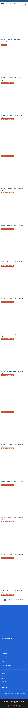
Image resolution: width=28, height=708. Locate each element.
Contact (2, 661)
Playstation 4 (3, 670)
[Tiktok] (11, 706)
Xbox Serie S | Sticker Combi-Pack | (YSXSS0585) (12, 261)
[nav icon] (22, 5)
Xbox (2, 676)
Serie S (2, 113)
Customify (14, 702)
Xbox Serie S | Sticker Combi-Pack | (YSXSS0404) (12, 590)
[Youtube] (22, 0)
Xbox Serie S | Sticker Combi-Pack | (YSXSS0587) (12, 188)
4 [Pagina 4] (11, 599)
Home (2, 668)
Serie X (2, 75)
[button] (7, 83)
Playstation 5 (3, 673)
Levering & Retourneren (5, 659)
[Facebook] (20, 0)
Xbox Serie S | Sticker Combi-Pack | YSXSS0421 (11, 152)
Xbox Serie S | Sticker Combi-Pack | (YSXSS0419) (12, 335)
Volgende (20, 599)
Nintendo (3, 678)
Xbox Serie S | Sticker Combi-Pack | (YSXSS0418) (12, 481)
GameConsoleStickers (8, 4)
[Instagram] (23, 0)
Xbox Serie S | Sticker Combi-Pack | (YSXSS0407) (12, 444)
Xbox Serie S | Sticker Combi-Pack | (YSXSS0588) (12, 225)
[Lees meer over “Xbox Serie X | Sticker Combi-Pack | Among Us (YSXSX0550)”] (4, 45)
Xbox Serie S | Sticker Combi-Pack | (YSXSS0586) (12, 298)
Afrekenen (3, 684)
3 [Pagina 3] (9, 599)
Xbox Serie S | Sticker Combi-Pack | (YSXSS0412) (12, 554)
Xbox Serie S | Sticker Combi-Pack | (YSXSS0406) (12, 371)
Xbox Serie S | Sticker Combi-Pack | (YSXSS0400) (12, 517)
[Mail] (25, 0)
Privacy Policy (4, 656)
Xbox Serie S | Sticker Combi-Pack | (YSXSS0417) (12, 408)
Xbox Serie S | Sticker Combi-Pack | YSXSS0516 (11, 115)
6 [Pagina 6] (16, 599)
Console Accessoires (5, 681)
